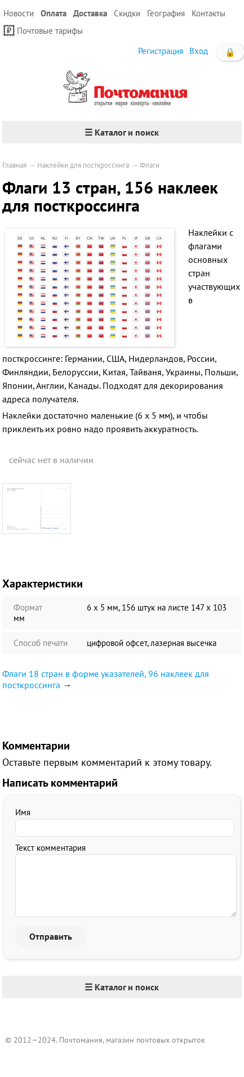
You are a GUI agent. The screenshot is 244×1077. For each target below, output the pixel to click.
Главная (14, 165)
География (166, 13)
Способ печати (41, 643)
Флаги (149, 165)
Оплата (53, 13)
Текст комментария (50, 847)
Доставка (90, 13)
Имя (22, 812)
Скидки (127, 13)
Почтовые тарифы (43, 30)
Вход (198, 51)
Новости (18, 13)
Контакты (208, 13)
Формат (28, 607)
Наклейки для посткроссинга (83, 165)
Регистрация (160, 51)
